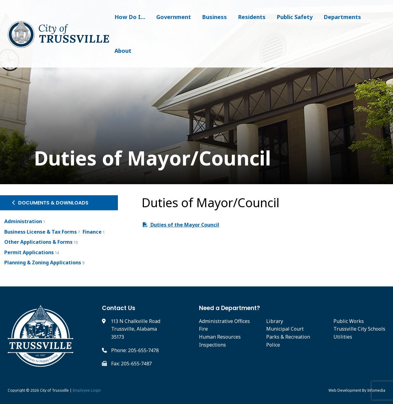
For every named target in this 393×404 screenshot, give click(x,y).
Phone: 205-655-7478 (135, 350)
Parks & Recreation (288, 336)
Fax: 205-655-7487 (131, 363)
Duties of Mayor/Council (139, 158)
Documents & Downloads (50, 202)
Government (173, 17)
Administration (23, 221)
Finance (92, 231)
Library (274, 321)
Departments (342, 17)
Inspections (212, 344)
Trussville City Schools (359, 328)
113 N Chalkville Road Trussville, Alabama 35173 (135, 329)
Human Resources (220, 336)
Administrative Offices (224, 321)
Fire (203, 328)
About (123, 50)
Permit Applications (29, 252)
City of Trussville (54, 390)
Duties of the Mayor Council (181, 224)
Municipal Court (285, 328)
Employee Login (87, 390)
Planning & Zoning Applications (42, 262)
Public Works (348, 321)
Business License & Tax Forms (40, 231)
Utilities (342, 336)
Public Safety (295, 17)
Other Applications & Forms (38, 242)
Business (214, 17)
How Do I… (130, 17)
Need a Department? (229, 308)
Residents (252, 17)
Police (273, 344)
